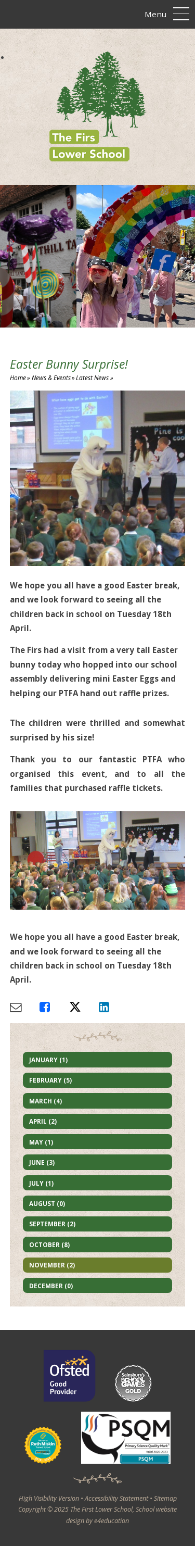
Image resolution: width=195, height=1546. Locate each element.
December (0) (51, 1285)
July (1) (41, 1183)
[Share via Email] (25, 1007)
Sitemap (165, 1498)
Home (18, 377)
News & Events (51, 377)
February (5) (50, 1080)
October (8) (49, 1244)
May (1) (41, 1142)
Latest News (92, 377)
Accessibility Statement (116, 1498)
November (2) (52, 1265)
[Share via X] (84, 1007)
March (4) (45, 1101)
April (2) (43, 1121)
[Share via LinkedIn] (113, 1007)
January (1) (48, 1059)
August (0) (47, 1203)
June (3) (42, 1162)
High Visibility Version (49, 1498)
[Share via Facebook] (54, 1007)
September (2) (52, 1224)
